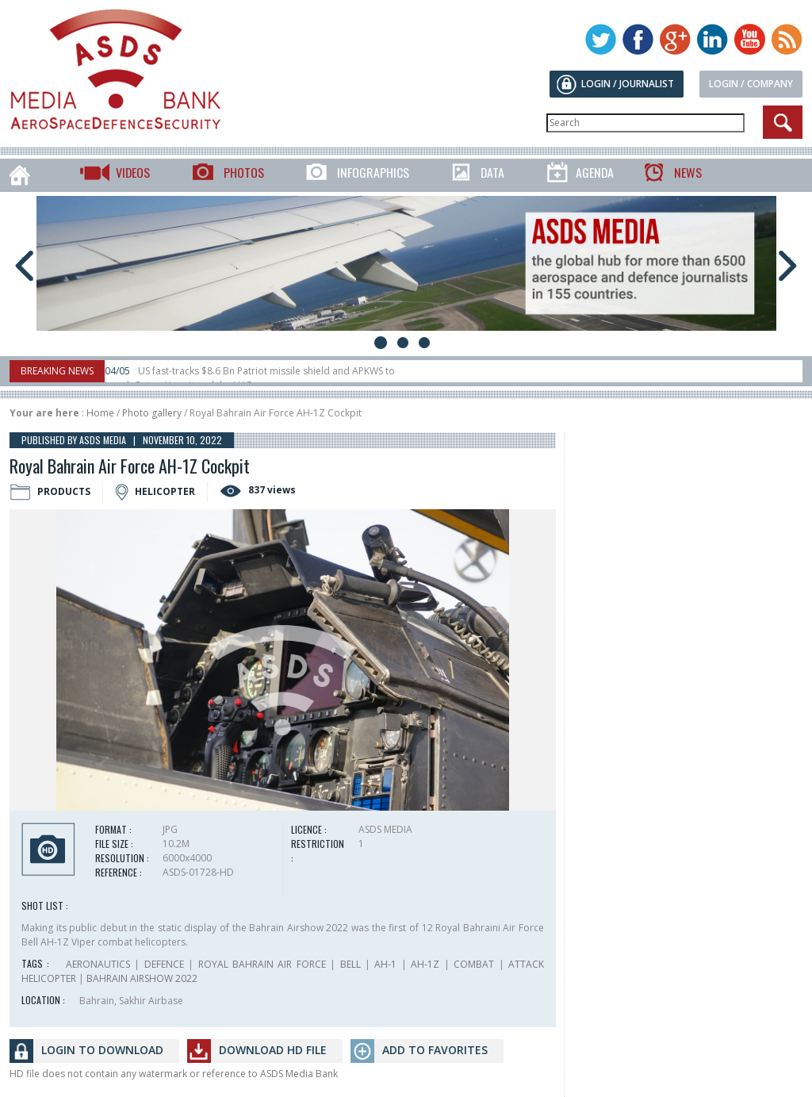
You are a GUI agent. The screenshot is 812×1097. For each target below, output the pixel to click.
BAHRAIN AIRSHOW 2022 (141, 978)
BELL (350, 964)
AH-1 (385, 964)
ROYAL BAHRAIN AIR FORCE (262, 964)
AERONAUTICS (98, 964)
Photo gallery (152, 413)
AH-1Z (425, 964)
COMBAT (474, 964)
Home (100, 413)
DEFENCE (164, 964)
